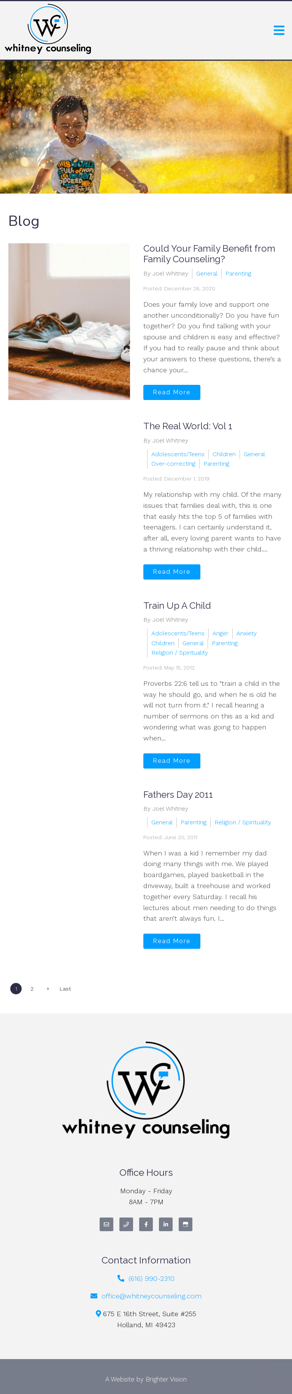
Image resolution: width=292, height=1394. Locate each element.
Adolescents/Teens (178, 454)
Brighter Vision (166, 1379)
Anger (221, 633)
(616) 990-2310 (152, 1278)
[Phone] (126, 1224)
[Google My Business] (185, 1224)
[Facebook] (146, 1224)
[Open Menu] (279, 30)
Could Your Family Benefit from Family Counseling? (209, 254)
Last (65, 989)
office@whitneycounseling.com (152, 1296)
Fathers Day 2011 (178, 794)
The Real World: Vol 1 (187, 426)
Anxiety (246, 633)
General (206, 273)
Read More (171, 392)
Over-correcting (173, 463)
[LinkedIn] (166, 1224)
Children (224, 454)
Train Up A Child (177, 605)
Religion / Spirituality (179, 652)
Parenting (238, 273)
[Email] (106, 1224)
